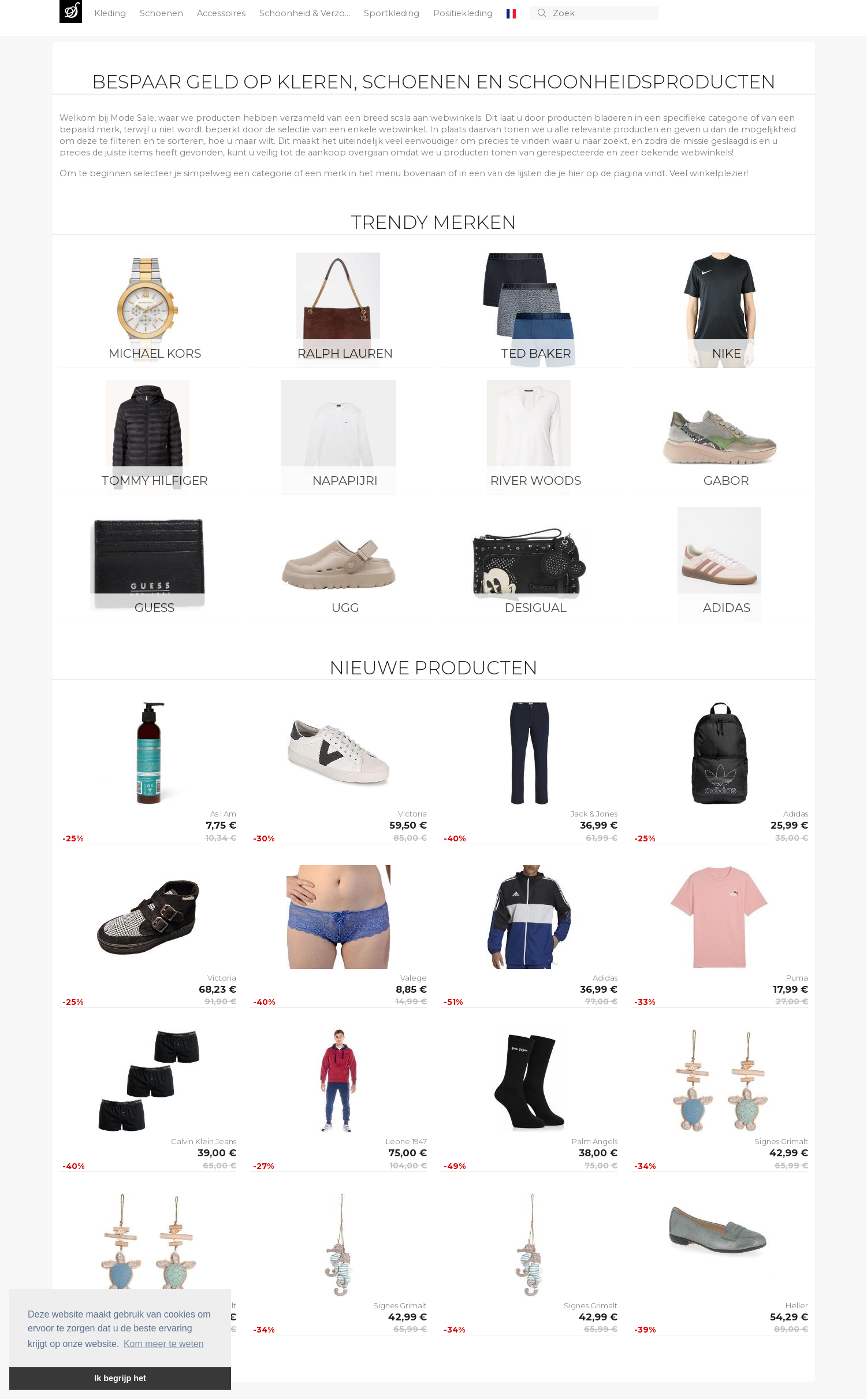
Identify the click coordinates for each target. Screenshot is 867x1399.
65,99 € (791, 1165)
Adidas (726, 607)
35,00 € (791, 838)
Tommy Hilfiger (154, 480)
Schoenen (162, 13)
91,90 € (220, 1001)
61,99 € (601, 838)
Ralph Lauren (345, 353)
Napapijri (345, 480)
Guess (154, 607)
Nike (726, 353)
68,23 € (217, 989)
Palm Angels (594, 1141)
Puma (797, 977)
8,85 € (411, 989)
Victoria (412, 813)
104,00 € (408, 1165)
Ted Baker (536, 353)
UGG (345, 607)
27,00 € (792, 1001)
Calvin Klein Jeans (203, 1141)
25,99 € (789, 825)
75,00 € (407, 1153)
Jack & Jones (594, 813)
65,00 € (219, 1165)
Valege (413, 977)
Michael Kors (155, 353)
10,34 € (220, 838)
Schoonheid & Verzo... (305, 13)
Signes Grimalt (781, 1141)
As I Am (223, 813)
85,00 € (410, 838)
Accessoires (222, 13)
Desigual (536, 607)
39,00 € (217, 1153)
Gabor (726, 480)
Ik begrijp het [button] (120, 1378)
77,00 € (601, 1001)
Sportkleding (393, 13)
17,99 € (790, 989)
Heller (797, 1305)
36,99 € (598, 825)
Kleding (111, 13)
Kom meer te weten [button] (164, 1344)
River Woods (535, 480)
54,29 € (789, 1317)
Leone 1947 (406, 1141)
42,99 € (788, 1153)
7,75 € (221, 825)
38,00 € (598, 1153)
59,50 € (408, 825)
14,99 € (411, 1001)
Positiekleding (464, 13)
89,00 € (791, 1329)
